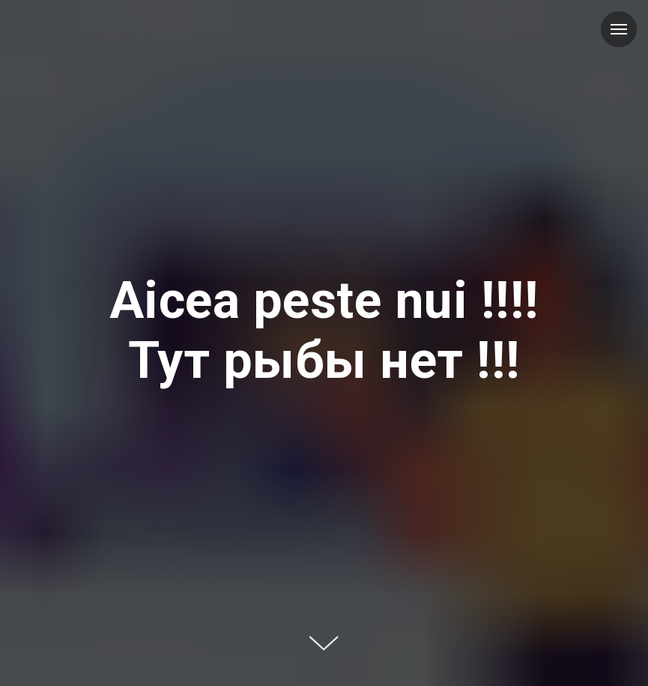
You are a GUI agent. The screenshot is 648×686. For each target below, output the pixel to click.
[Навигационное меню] (619, 29)
